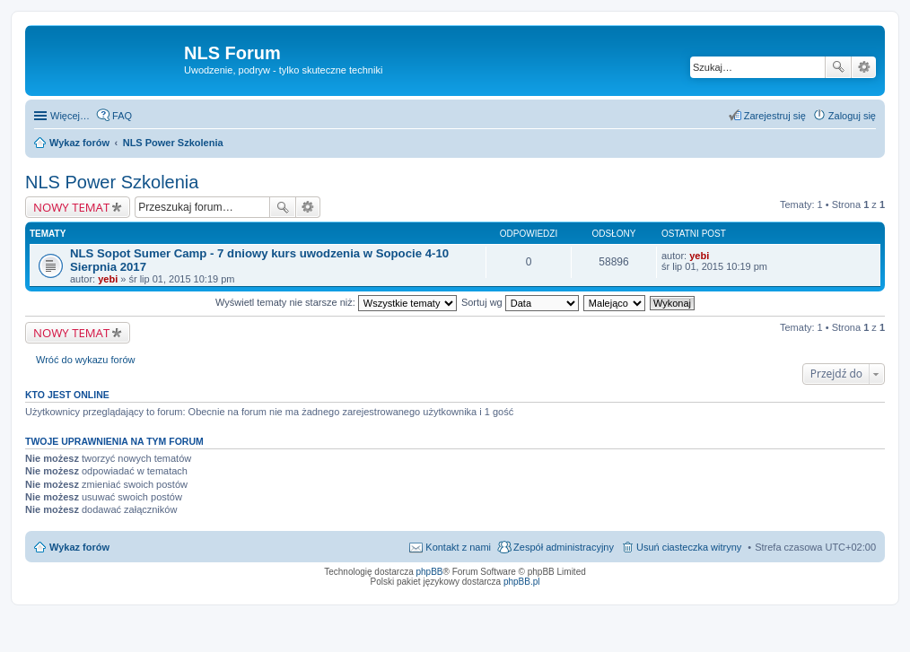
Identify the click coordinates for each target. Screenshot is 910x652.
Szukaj (838, 67)
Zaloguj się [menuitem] (852, 115)
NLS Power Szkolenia (111, 182)
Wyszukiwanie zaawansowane (864, 67)
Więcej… (70, 115)
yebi (108, 279)
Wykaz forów (79, 547)
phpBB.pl (521, 582)
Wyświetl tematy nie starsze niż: (336, 302)
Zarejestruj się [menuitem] (775, 115)
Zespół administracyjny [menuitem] (563, 547)
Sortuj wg (520, 302)
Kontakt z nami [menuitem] (458, 547)
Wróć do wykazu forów (85, 359)
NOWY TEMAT (71, 207)
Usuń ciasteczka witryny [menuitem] (688, 547)
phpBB (429, 572)
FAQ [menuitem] (122, 115)
